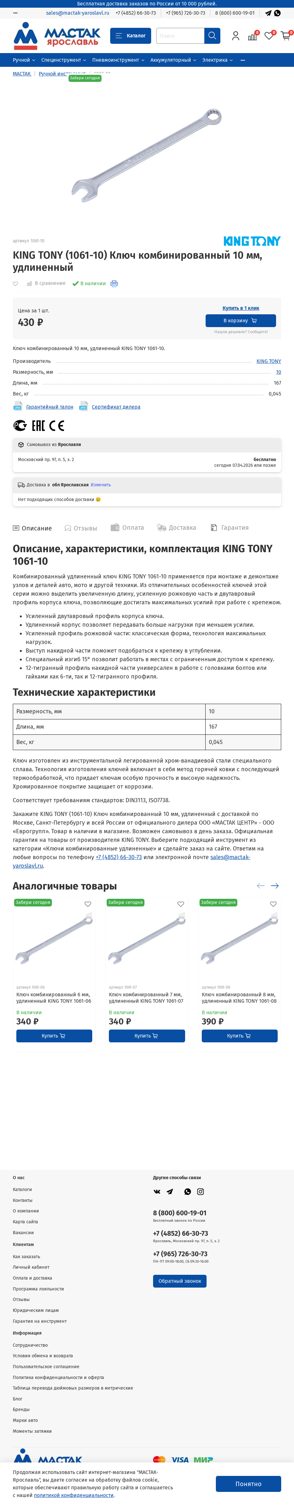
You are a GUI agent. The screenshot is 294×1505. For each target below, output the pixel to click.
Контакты (23, 1200)
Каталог (131, 36)
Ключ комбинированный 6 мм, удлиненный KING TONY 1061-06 (53, 998)
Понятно (248, 1484)
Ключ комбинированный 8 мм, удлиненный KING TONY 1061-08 (239, 998)
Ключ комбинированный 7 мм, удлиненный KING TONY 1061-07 (146, 998)
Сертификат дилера (116, 407)
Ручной (24, 60)
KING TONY (269, 361)
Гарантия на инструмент (40, 1321)
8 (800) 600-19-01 (235, 13)
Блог (17, 1399)
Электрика (218, 60)
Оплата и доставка (32, 1278)
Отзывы (21, 1299)
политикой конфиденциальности (74, 1495)
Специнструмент (64, 60)
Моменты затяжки (32, 1431)
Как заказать (26, 1256)
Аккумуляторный (174, 60)
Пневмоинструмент (118, 60)
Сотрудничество (30, 1345)
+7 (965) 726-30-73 (185, 13)
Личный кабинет (31, 1267)
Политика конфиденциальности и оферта (58, 1377)
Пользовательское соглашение (46, 1366)
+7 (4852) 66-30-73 (136, 13)
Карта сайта (25, 1222)
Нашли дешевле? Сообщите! (241, 332)
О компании (26, 1211)
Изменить (101, 485)
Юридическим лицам (36, 1310)
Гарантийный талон (49, 407)
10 (278, 372)
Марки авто (25, 1420)
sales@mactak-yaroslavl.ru (77, 13)
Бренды (21, 1409)
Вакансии (23, 1232)
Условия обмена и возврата (43, 1356)
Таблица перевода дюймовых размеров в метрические (73, 1388)
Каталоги (22, 1189)
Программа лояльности (38, 1289)
